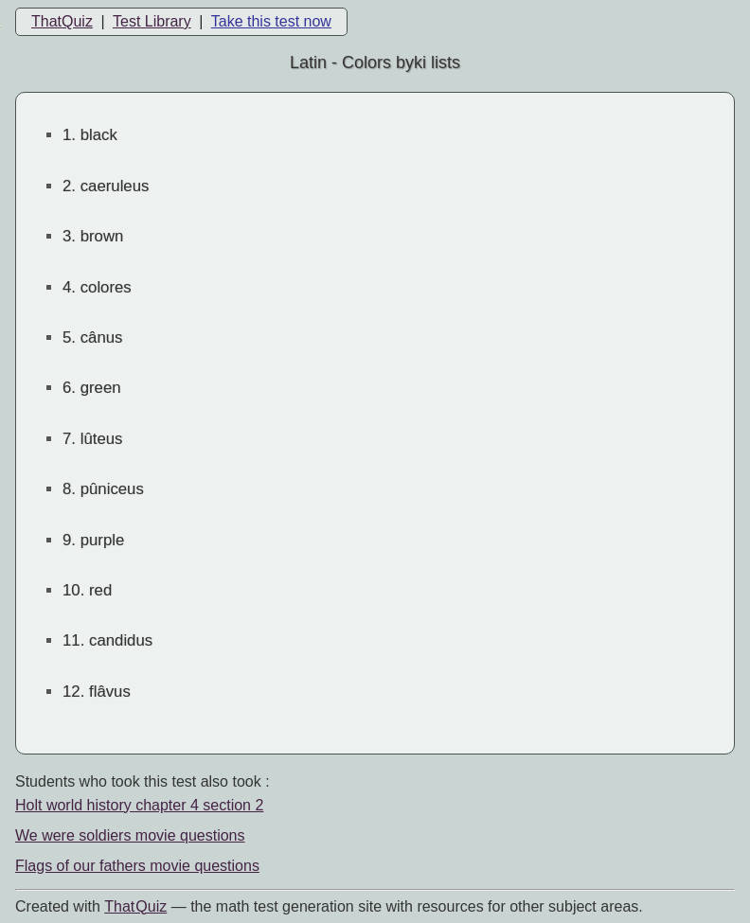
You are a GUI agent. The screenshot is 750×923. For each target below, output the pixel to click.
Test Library (152, 21)
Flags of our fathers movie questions (137, 866)
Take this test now (271, 21)
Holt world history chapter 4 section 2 (139, 805)
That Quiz (135, 906)
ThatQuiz (62, 21)
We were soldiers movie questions (129, 835)
